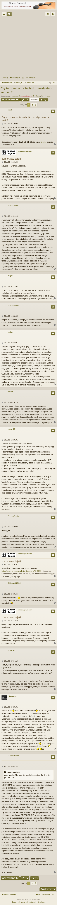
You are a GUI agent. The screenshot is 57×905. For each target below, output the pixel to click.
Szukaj (5, 77)
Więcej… (4, 14)
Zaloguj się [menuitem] (48, 14)
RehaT (10, 391)
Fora (10, 14)
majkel (10, 276)
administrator (26, 96)
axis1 (10, 110)
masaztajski (16, 96)
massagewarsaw (25, 151)
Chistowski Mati (14, 583)
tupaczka (12, 696)
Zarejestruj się (30, 77)
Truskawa (36, 96)
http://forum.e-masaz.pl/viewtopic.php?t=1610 (21, 571)
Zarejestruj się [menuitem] (53, 14)
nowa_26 (11, 429)
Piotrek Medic (46, 96)
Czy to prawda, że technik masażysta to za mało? (27, 90)
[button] (35, 105)
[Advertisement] (28, 46)
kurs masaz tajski (11, 158)
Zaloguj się (16, 77)
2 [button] (32, 104)
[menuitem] (54, 82)
